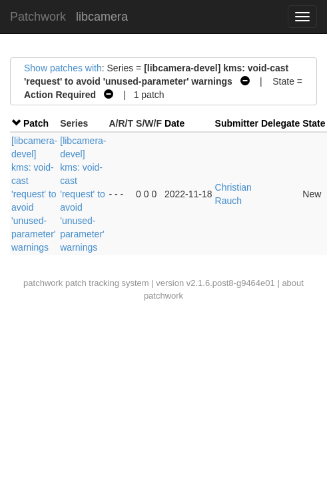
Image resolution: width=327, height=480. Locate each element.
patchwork (43, 283)
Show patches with (63, 68)
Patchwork (38, 16)
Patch (36, 123)
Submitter (236, 123)
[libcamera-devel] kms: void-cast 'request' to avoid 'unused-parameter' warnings (34, 194)
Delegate (280, 123)
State (313, 123)
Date (174, 123)
